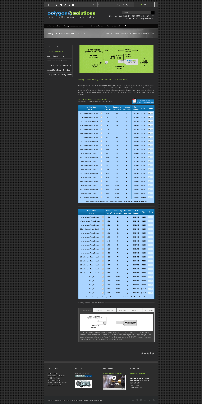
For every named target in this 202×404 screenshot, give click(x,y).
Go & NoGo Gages (53, 378)
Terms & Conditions (96, 400)
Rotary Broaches (53, 26)
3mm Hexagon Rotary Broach (90, 225)
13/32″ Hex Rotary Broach (89, 161)
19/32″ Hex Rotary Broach (89, 185)
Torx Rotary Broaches (54, 380)
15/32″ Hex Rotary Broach (89, 169)
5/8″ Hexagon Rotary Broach (89, 189)
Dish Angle (110, 310)
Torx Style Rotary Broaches (57, 61)
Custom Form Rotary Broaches (57, 383)
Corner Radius (148, 310)
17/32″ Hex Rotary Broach (89, 177)
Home (94, 5)
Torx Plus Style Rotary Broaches (59, 65)
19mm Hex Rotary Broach (89, 293)
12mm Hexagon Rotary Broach (89, 265)
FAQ (123, 5)
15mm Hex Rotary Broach (89, 277)
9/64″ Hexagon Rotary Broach (89, 125)
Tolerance (135, 310)
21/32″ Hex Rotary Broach (89, 193)
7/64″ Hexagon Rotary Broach (89, 117)
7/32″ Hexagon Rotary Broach (89, 137)
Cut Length (99, 310)
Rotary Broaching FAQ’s (54, 385)
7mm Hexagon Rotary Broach (90, 245)
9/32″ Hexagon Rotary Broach (89, 145)
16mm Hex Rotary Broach (89, 281)
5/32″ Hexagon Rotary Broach (89, 129)
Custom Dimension (86, 310)
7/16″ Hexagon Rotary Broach (89, 165)
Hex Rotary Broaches (126, 33)
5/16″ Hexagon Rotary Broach (89, 149)
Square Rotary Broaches (56, 56)
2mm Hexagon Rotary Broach (90, 217)
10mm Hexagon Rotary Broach (89, 257)
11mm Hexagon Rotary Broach (89, 261)
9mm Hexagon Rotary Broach (90, 253)
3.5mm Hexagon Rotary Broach (89, 229)
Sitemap (75, 400)
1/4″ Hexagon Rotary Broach (89, 141)
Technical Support (113, 26)
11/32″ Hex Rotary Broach (89, 153)
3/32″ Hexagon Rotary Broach (89, 113)
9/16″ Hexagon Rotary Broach (89, 181)
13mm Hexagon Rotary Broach (89, 269)
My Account (129, 5)
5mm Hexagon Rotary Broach (90, 237)
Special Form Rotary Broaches (58, 70)
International (111, 5)
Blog (118, 5)
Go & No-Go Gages (95, 26)
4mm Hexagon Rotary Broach (90, 233)
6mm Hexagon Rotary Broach (90, 241)
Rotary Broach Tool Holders (74, 26)
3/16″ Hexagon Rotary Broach (89, 133)
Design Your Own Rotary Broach (59, 75)
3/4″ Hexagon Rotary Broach (89, 197)
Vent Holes (122, 310)
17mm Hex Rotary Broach (89, 285)
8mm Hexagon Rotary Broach (90, 249)
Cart (144, 5)
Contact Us (101, 5)
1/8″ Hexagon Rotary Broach (89, 121)
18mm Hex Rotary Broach (89, 289)
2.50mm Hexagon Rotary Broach (90, 221)
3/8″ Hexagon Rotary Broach (89, 157)
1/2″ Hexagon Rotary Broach (89, 173)
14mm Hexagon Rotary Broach (89, 273)
